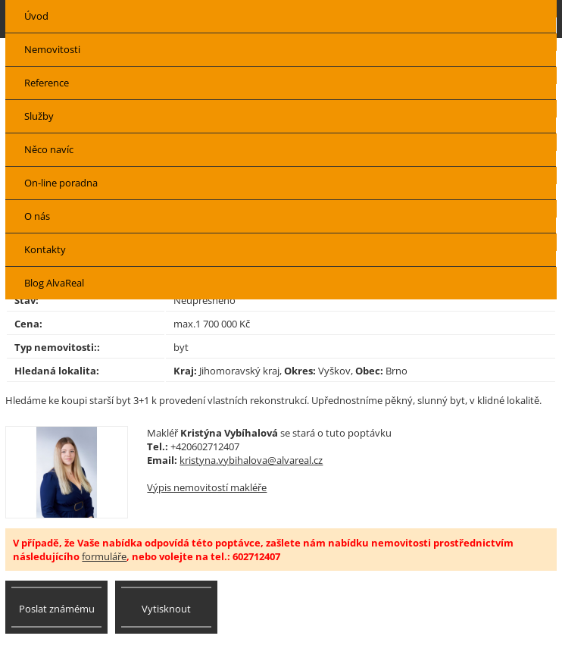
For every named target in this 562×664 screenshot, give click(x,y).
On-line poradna (61, 182)
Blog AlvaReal (54, 283)
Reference (46, 82)
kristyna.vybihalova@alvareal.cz (251, 460)
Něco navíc (48, 149)
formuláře (104, 556)
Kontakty (45, 249)
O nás (37, 216)
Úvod (36, 16)
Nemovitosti (52, 49)
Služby (39, 116)
